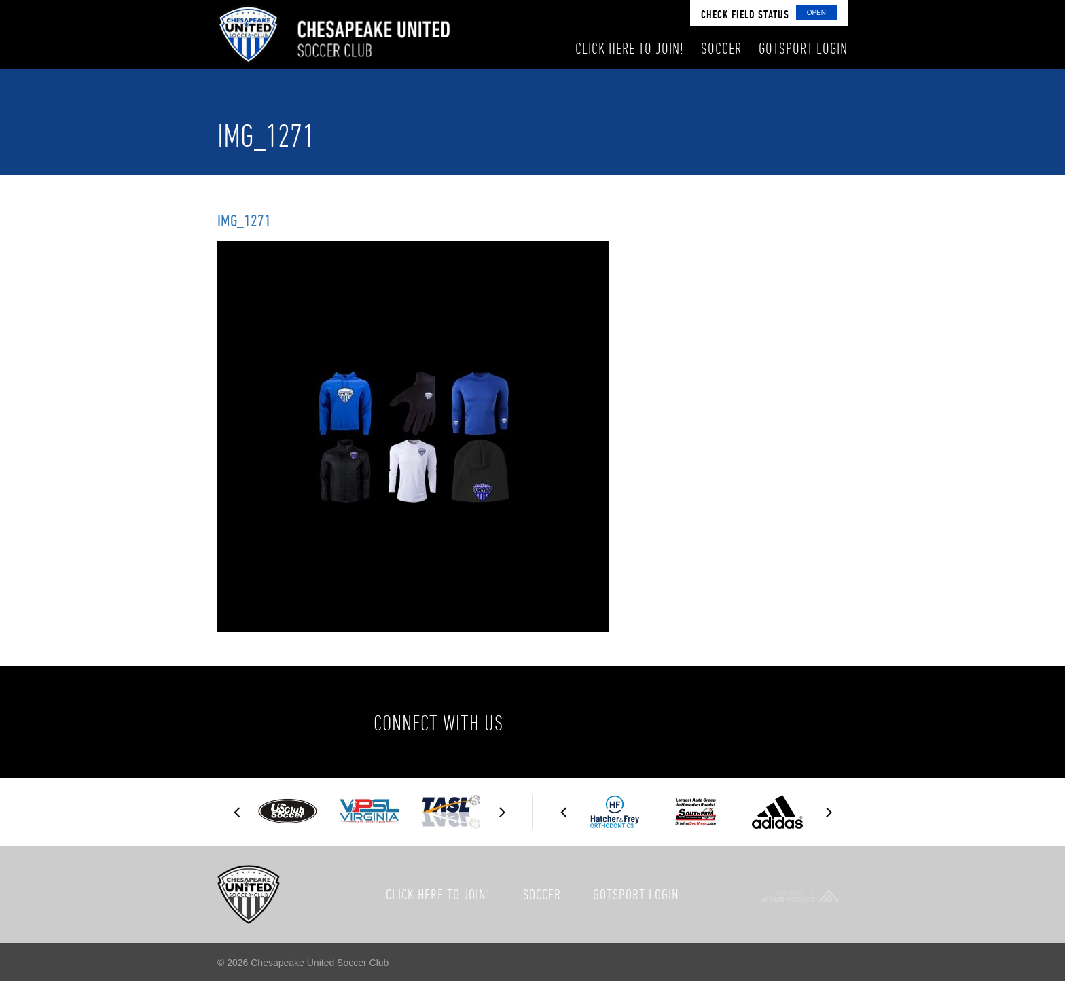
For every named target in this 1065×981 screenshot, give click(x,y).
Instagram (697, 722)
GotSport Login (636, 894)
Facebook (582, 722)
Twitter (640, 722)
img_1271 (244, 220)
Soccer (542, 894)
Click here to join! (438, 894)
